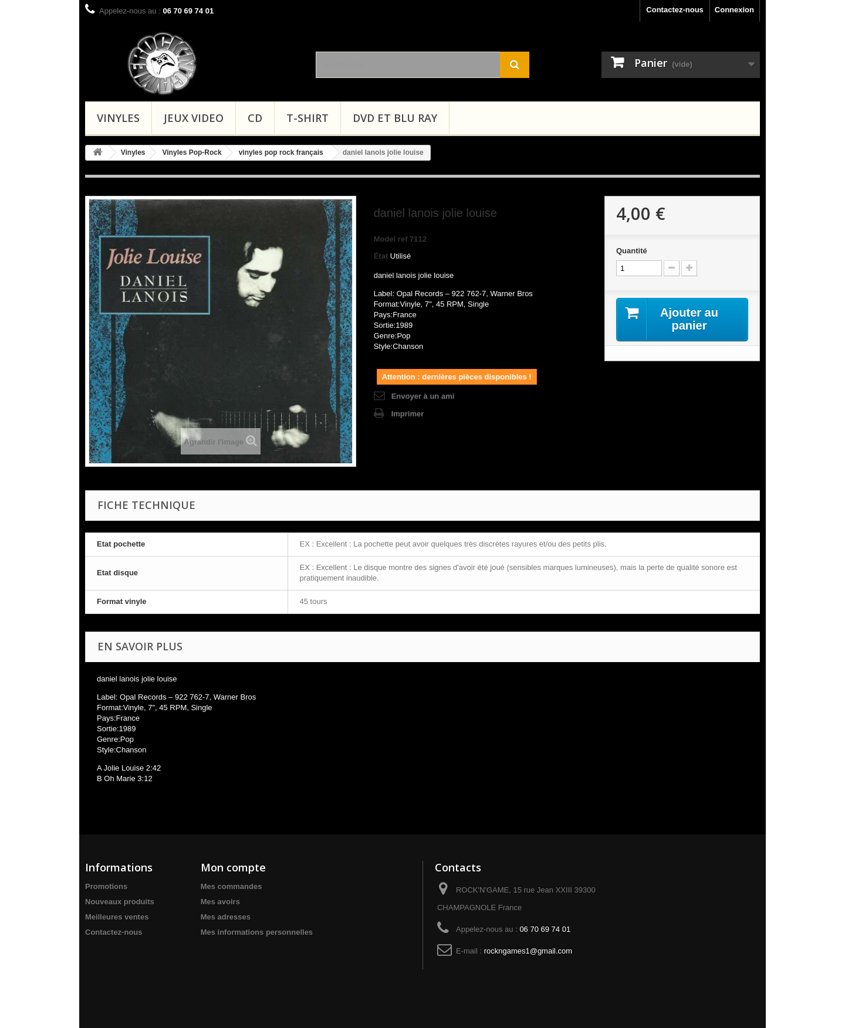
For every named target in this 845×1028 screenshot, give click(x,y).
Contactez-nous (675, 9)
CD (255, 118)
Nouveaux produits (119, 901)
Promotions (106, 886)
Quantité (631, 250)
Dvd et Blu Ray (395, 118)
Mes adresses (226, 916)
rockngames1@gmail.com (528, 950)
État (381, 256)
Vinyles (118, 118)
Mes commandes (231, 886)
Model (385, 239)
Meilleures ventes (116, 916)
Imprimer (407, 413)
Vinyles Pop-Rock (192, 152)
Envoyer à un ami (423, 396)
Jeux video (194, 118)
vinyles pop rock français (281, 152)
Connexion (734, 9)
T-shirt (307, 118)
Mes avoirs (220, 901)
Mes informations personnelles (257, 932)
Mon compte (233, 867)
